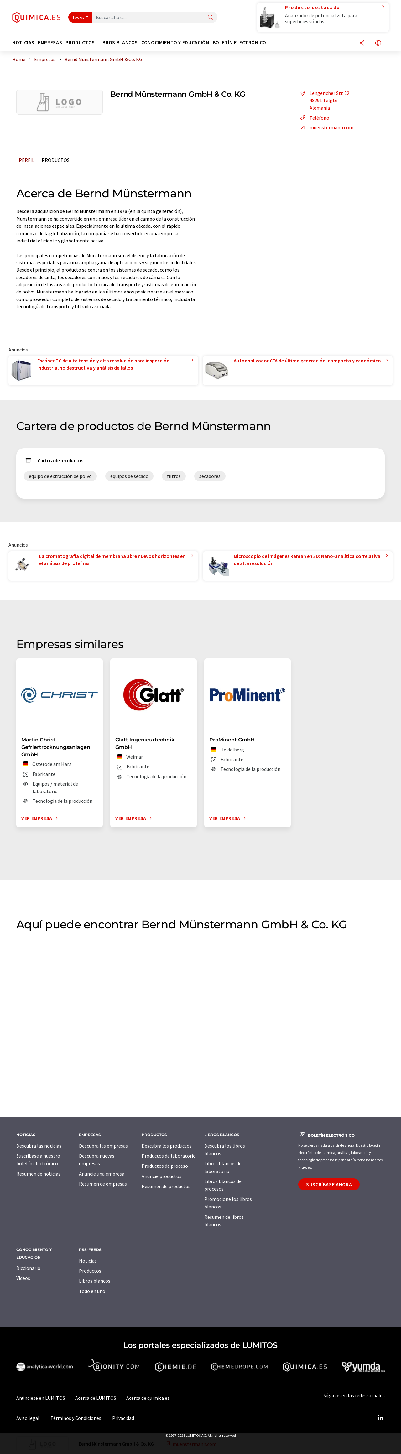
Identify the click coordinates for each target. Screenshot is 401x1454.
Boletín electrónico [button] (239, 42)
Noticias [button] (23, 42)
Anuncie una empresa (101, 1174)
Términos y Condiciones (75, 1418)
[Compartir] (362, 43)
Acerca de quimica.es (147, 1398)
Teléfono (313, 118)
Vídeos (23, 1278)
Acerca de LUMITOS (95, 1398)
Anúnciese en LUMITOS (40, 1398)
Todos (78, 17)
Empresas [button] (50, 42)
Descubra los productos (167, 1146)
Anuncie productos (161, 1176)
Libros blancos (94, 1281)
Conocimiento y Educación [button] (175, 42)
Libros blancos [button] (118, 42)
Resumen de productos (166, 1186)
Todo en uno (92, 1291)
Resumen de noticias (38, 1174)
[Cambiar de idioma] (378, 43)
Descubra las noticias (38, 1146)
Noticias (88, 1261)
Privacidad (123, 1418)
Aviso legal (27, 1418)
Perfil (26, 160)
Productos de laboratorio (169, 1156)
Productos (56, 160)
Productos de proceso (165, 1166)
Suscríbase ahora (329, 1184)
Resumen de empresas (103, 1184)
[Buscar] (210, 17)
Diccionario (28, 1268)
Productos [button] (80, 42)
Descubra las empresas (103, 1146)
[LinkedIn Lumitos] (380, 1418)
